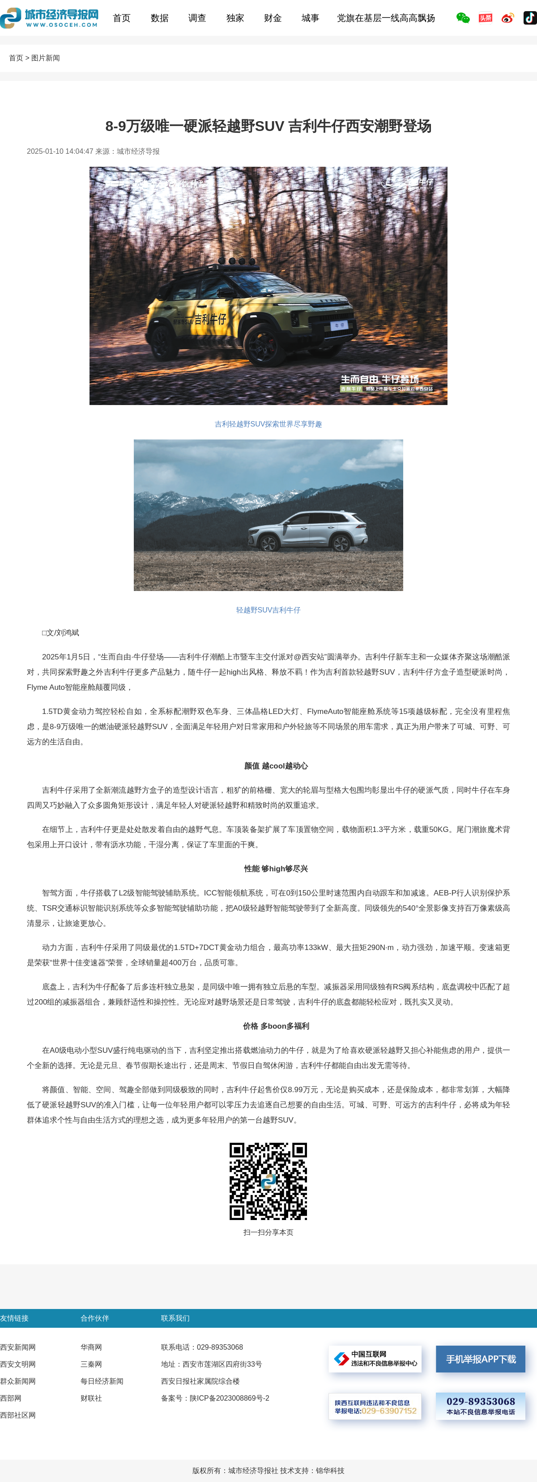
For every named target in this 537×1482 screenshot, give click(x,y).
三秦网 (91, 1364)
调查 (197, 18)
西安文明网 (18, 1364)
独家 (235, 18)
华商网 (91, 1347)
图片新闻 (45, 58)
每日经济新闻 (102, 1381)
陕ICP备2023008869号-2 (229, 1398)
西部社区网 (18, 1415)
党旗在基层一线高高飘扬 (386, 18)
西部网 (10, 1398)
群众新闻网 (18, 1381)
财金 (273, 18)
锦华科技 (330, 1470)
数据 (160, 18)
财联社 (91, 1398)
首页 (122, 18)
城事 (311, 18)
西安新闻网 (18, 1347)
